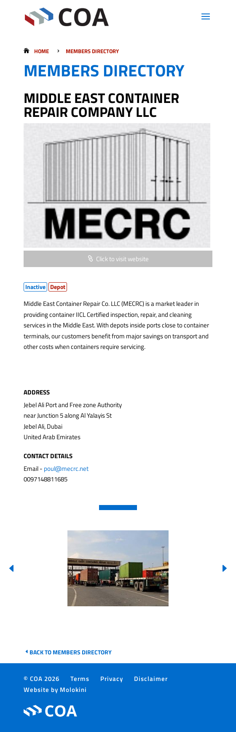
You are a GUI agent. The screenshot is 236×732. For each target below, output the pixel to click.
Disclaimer (151, 678)
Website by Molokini (55, 689)
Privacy (111, 678)
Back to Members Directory (71, 652)
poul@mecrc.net (66, 468)
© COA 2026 (41, 678)
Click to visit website (122, 259)
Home (41, 51)
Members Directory (92, 51)
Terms (79, 678)
